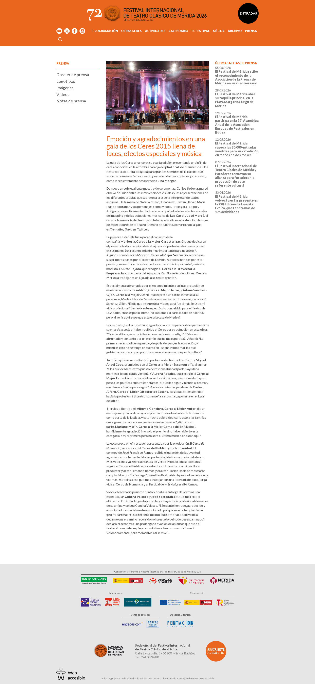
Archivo (235, 31)
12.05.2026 (236, 147)
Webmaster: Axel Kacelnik (199, 678)
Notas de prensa (71, 100)
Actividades (155, 31)
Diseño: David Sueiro (173, 678)
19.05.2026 (237, 122)
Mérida (219, 31)
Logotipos (65, 81)
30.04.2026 (236, 202)
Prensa (251, 31)
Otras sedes (131, 31)
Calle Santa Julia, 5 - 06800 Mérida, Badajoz (165, 653)
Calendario (178, 31)
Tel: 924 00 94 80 (147, 657)
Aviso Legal (107, 678)
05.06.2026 (236, 75)
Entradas (248, 13)
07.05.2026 (236, 173)
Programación (105, 31)
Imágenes (65, 87)
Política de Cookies (150, 678)
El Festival (200, 31)
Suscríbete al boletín (215, 651)
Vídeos (62, 94)
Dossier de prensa (72, 74)
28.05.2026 (235, 98)
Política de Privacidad (126, 678)
